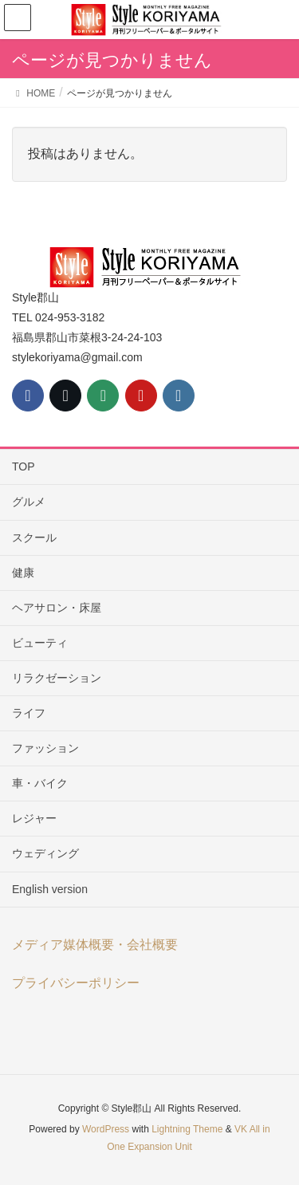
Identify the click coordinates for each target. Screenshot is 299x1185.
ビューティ (40, 642)
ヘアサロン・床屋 (56, 607)
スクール (34, 537)
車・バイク (40, 783)
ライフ (28, 713)
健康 (23, 572)
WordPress (105, 1129)
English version (50, 889)
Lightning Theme (186, 1129)
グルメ (28, 501)
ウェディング (45, 853)
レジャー (34, 818)
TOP (23, 466)
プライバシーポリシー (76, 983)
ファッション (45, 748)
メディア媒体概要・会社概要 (95, 944)
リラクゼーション (56, 677)
